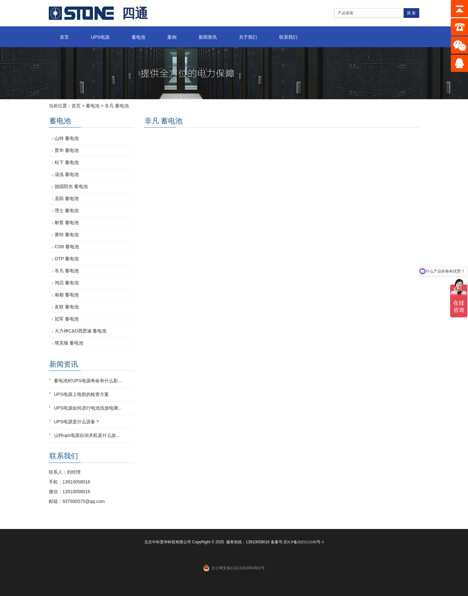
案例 (171, 37)
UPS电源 (100, 37)
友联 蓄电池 (67, 306)
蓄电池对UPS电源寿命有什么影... (88, 380)
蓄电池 (138, 37)
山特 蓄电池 (67, 138)
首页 (64, 37)
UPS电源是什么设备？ (77, 421)
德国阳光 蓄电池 (71, 186)
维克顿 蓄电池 (69, 342)
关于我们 (248, 37)
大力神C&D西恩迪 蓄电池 (80, 330)
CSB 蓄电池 (67, 246)
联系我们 (288, 37)
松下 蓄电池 (67, 162)
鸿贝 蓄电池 (67, 282)
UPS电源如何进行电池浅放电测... (88, 408)
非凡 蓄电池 (117, 105)
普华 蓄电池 (67, 150)
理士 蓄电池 (67, 210)
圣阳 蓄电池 (67, 198)
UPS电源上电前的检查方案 (81, 394)
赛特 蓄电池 (67, 234)
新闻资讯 (208, 37)
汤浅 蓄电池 (67, 174)
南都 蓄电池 (67, 294)
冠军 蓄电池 (67, 318)
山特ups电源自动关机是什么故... (87, 435)
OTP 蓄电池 (67, 258)
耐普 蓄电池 (67, 222)
